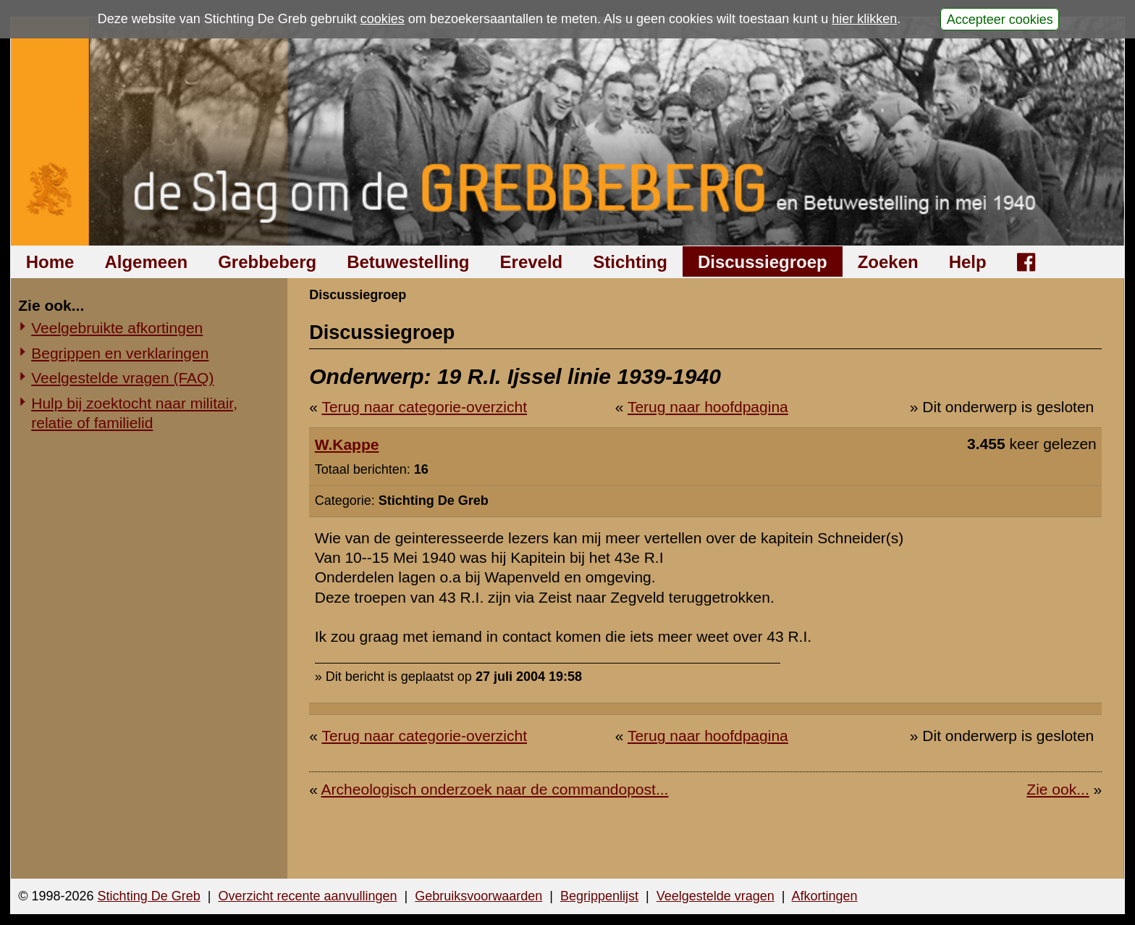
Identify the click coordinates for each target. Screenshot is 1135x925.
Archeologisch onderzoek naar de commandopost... (495, 789)
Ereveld (531, 262)
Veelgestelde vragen (716, 896)
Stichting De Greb (149, 896)
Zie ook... (1057, 789)
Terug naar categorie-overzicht (424, 406)
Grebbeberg (267, 262)
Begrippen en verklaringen (119, 353)
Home (50, 262)
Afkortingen (825, 896)
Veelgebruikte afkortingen (117, 327)
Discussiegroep (762, 262)
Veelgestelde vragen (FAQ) (122, 377)
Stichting (630, 262)
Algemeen (145, 262)
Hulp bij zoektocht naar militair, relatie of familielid (134, 413)
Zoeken (888, 262)
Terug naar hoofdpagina (708, 406)
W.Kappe (347, 444)
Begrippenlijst (599, 896)
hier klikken (864, 19)
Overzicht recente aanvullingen (307, 896)
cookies (382, 19)
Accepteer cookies (1000, 19)
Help (968, 262)
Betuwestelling (408, 262)
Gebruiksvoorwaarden (478, 896)
